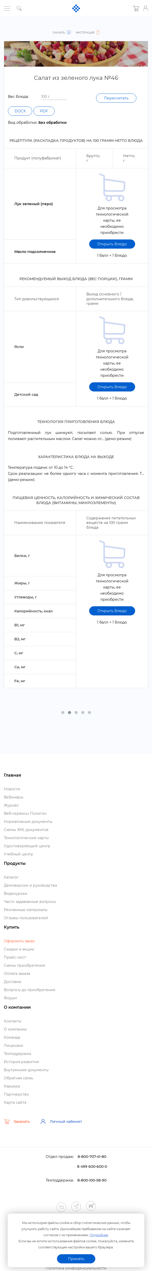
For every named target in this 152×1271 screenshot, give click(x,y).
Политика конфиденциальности (76, 1268)
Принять (76, 1259)
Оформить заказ (19, 941)
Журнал (11, 805)
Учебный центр (18, 854)
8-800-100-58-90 (92, 1180)
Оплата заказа (17, 973)
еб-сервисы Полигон (25, 813)
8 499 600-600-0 (92, 1166)
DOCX (20, 111)
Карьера (12, 1086)
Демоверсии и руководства (30, 885)
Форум (10, 998)
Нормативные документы (28, 821)
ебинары (13, 797)
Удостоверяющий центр (27, 846)
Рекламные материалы (26, 909)
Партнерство (16, 1094)
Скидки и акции (19, 949)
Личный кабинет (61, 1121)
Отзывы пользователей (26, 918)
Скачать (62, 32)
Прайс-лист (15, 957)
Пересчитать (116, 98)
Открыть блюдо (112, 244)
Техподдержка (17, 1053)
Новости (12, 789)
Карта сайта (15, 1102)
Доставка (12, 981)
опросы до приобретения (29, 990)
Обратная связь (18, 1078)
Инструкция (88, 32)
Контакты (12, 1021)
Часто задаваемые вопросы (30, 901)
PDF (44, 111)
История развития (21, 1062)
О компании (15, 1029)
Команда (12, 1037)
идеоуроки (15, 893)
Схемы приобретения (24, 965)
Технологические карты (26, 838)
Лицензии (13, 1045)
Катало (11, 877)
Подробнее (99, 1235)
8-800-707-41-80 (92, 1156)
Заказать (17, 1121)
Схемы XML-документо (26, 829)
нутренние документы (26, 1070)
